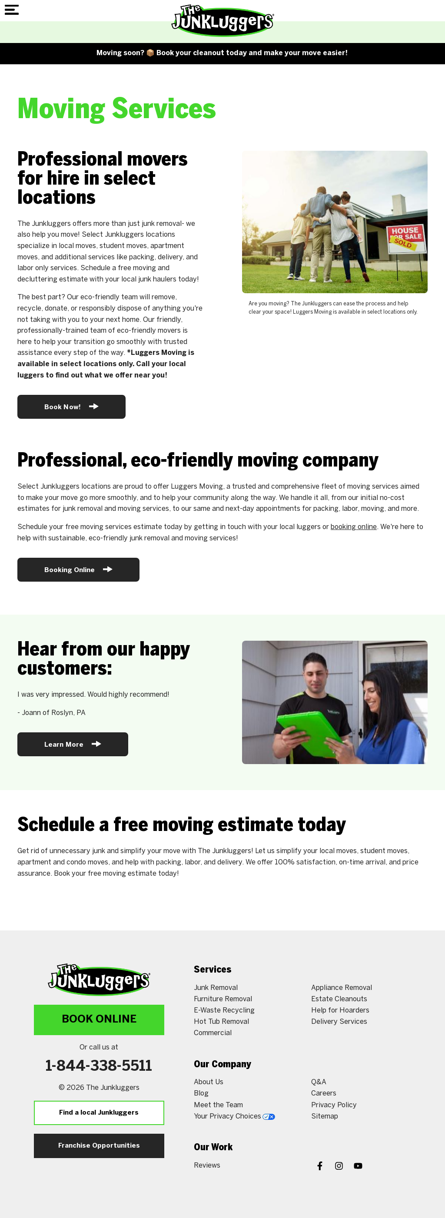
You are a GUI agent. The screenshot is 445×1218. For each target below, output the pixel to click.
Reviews (207, 1165)
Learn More (72, 744)
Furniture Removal (223, 999)
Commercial (213, 1033)
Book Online (99, 1020)
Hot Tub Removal (221, 1022)
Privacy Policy (334, 1105)
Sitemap (324, 1116)
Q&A (318, 1082)
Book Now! (71, 406)
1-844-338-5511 (99, 1066)
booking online (354, 527)
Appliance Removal (341, 988)
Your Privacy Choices (234, 1116)
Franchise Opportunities (99, 1146)
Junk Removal (216, 988)
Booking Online (78, 569)
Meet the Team (218, 1105)
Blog (201, 1093)
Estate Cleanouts (339, 999)
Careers (323, 1093)
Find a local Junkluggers (99, 1113)
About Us (208, 1082)
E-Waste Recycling (224, 1010)
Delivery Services (339, 1022)
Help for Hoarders (340, 1010)
